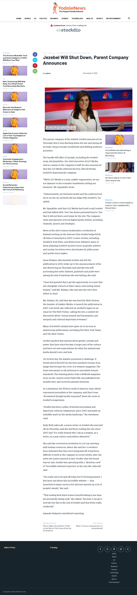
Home (18, 18)
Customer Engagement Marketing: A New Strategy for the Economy (14, 161)
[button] (129, 19)
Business (54, 18)
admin (48, 73)
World (28, 18)
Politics (43, 18)
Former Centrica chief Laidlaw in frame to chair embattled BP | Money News (119, 205)
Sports (99, 18)
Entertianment (113, 18)
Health (89, 18)
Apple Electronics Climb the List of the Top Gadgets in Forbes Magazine (15, 135)
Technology (77, 18)
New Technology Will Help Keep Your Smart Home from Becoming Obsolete (14, 83)
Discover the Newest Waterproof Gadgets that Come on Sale (14, 109)
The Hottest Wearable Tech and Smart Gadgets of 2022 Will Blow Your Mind (15, 57)
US (35, 18)
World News (6, 53)
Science (64, 18)
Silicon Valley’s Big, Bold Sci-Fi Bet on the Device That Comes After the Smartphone (57, 528)
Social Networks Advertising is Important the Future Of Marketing (13, 187)
